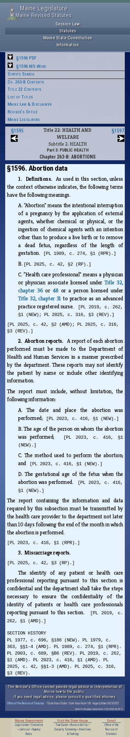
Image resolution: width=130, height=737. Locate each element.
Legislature (22, 725)
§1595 (17, 130)
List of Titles (20, 96)
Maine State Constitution (67, 37)
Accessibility (79, 725)
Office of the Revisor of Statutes (25, 703)
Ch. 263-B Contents (26, 81)
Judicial (24, 729)
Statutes (67, 30)
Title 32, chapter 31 (39, 298)
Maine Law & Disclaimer (30, 104)
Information (68, 44)
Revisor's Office (23, 111)
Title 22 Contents (25, 89)
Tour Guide (61, 725)
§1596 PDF (26, 57)
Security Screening (65, 729)
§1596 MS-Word (31, 66)
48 (56, 290)
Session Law (67, 23)
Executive (37, 725)
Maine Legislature (24, 119)
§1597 (118, 130)
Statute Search (21, 73)
